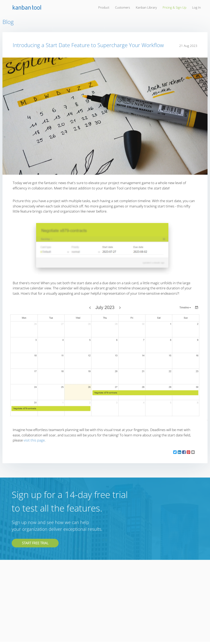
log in (196, 7)
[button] (175, 452)
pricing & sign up (174, 7)
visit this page (34, 440)
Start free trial (35, 543)
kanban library (146, 7)
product (103, 7)
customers (122, 7)
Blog (8, 22)
